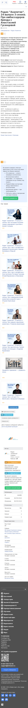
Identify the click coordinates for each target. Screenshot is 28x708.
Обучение (7, 611)
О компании (5, 636)
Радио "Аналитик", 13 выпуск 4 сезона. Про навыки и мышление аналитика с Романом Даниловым (13, 322)
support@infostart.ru (8, 666)
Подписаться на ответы (8, 411)
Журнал (6, 593)
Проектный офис (9, 617)
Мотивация (8, 530)
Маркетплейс (8, 614)
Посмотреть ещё (13, 407)
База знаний (8, 596)
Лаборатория (8, 599)
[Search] (14, 589)
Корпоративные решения (12, 608)
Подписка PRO (6, 640)
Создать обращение (10, 670)
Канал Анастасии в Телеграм (9, 135)
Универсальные (9, 551)
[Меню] (2, 2)
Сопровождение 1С (10, 605)
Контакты (4, 648)
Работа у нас (5, 646)
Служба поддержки (10, 651)
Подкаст (7, 542)
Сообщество (5, 638)
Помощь (4, 644)
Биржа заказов (9, 626)
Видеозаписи (8, 623)
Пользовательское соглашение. (10, 681)
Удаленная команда (16, 530)
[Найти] (25, 589)
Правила (4, 642)
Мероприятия (8, 620)
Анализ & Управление (11, 602)
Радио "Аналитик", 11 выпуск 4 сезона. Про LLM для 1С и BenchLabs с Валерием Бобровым (13, 397)
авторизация (13, 426)
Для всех (7, 537)
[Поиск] (6, 2)
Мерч (5, 632)
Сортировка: (10, 418)
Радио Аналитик (16, 533)
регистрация (5, 426)
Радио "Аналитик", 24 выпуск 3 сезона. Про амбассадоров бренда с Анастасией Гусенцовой (13, 18)
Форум (6, 629)
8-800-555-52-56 (7, 664)
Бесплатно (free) (9, 578)
